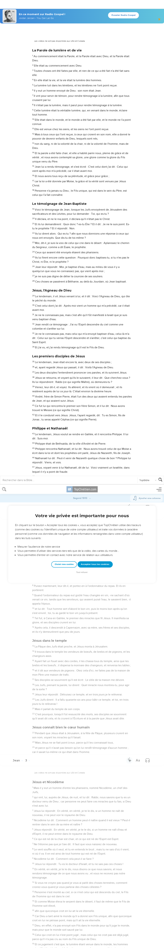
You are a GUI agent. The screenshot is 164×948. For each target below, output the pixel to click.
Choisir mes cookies (64, 79)
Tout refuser (82, 87)
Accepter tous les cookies (95, 79)
